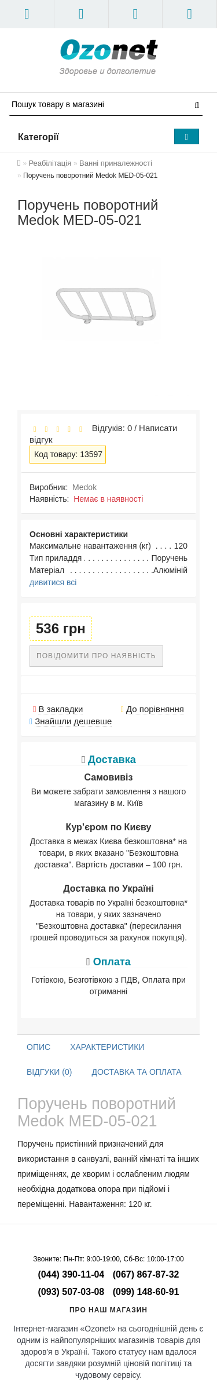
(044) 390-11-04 (71, 1274)
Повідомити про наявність (96, 656)
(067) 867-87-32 (146, 1274)
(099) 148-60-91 (146, 1292)
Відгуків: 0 (109, 428)
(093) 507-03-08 (71, 1292)
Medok (84, 487)
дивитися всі (53, 582)
